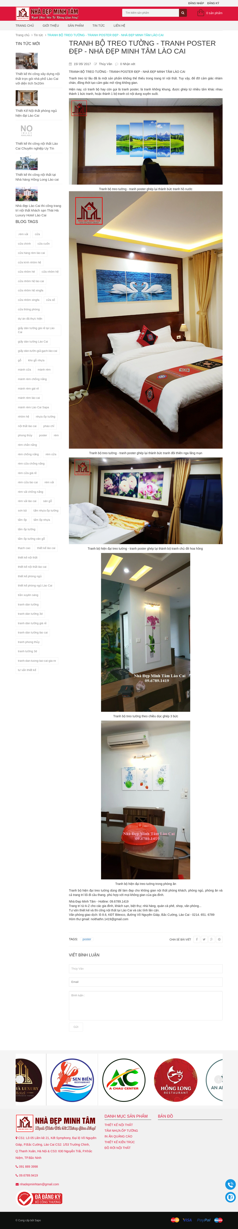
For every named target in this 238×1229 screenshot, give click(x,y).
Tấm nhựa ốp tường (121, 1130)
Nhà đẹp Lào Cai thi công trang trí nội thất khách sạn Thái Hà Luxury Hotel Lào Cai (38, 210)
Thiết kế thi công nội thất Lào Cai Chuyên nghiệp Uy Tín (37, 146)
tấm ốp (22, 519)
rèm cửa (51, 454)
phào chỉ (48, 426)
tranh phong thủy (29, 642)
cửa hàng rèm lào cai (31, 253)
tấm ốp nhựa (42, 519)
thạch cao (24, 548)
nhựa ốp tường (45, 416)
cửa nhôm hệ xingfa (30, 290)
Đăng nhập (196, 3)
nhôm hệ (23, 416)
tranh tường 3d (27, 651)
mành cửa (24, 369)
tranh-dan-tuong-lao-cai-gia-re (37, 660)
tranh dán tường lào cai (33, 632)
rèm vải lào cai (27, 501)
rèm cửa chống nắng (31, 463)
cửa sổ (50, 300)
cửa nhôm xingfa (28, 300)
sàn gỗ (47, 501)
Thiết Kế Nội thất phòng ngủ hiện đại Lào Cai (36, 113)
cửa (37, 234)
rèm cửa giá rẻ (27, 473)
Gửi (76, 1027)
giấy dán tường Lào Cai (33, 341)
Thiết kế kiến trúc (120, 1142)
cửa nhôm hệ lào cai (31, 281)
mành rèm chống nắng (32, 379)
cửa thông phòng (29, 309)
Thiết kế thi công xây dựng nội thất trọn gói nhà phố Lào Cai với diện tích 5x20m (38, 78)
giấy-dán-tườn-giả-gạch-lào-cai (37, 350)
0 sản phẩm (214, 13)
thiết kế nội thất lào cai (32, 566)
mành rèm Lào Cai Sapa (33, 407)
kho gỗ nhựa (36, 360)
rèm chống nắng (28, 454)
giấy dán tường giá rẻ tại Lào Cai (36, 330)
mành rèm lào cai (29, 397)
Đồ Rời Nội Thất (118, 1148)
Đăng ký (213, 3)
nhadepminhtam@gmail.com (39, 1184)
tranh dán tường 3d (30, 613)
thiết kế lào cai (46, 548)
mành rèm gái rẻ (28, 388)
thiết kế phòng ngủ (30, 576)
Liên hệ (119, 25)
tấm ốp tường (26, 529)
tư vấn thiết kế (27, 670)
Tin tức (98, 25)
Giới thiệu (51, 25)
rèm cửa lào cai (28, 482)
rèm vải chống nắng (30, 491)
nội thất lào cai (27, 426)
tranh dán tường (28, 604)
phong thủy (25, 435)
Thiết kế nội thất (119, 1125)
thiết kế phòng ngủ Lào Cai (35, 585)
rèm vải (49, 482)
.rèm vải (23, 234)
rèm (56, 435)
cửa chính (24, 243)
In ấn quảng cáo (118, 1136)
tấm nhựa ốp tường (45, 510)
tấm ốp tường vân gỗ (31, 538)
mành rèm (44, 369)
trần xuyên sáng (28, 595)
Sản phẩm (76, 25)
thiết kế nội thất (27, 557)
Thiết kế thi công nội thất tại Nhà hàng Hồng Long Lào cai (37, 177)
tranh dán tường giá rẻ (32, 623)
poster (43, 435)
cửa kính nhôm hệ (29, 262)
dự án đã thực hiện (30, 318)
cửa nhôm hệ (50, 271)
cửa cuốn (44, 243)
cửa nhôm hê (26, 271)
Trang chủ (25, 25)
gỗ (19, 360)
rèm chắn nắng (27, 444)
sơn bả (22, 510)
